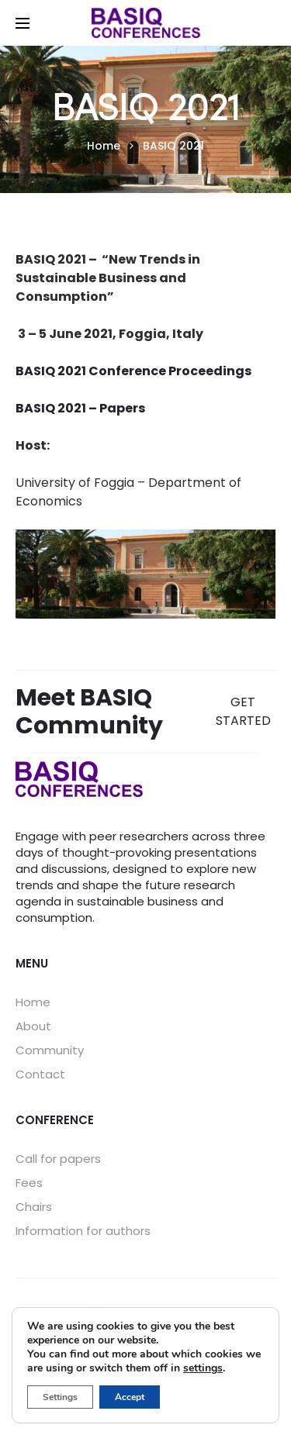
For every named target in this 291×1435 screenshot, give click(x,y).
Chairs (34, 1207)
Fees (29, 1183)
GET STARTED (243, 711)
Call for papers (58, 1158)
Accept (129, 1397)
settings (203, 1368)
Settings (60, 1397)
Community (50, 1050)
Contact (40, 1074)
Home (33, 1002)
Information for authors (83, 1231)
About (33, 1026)
